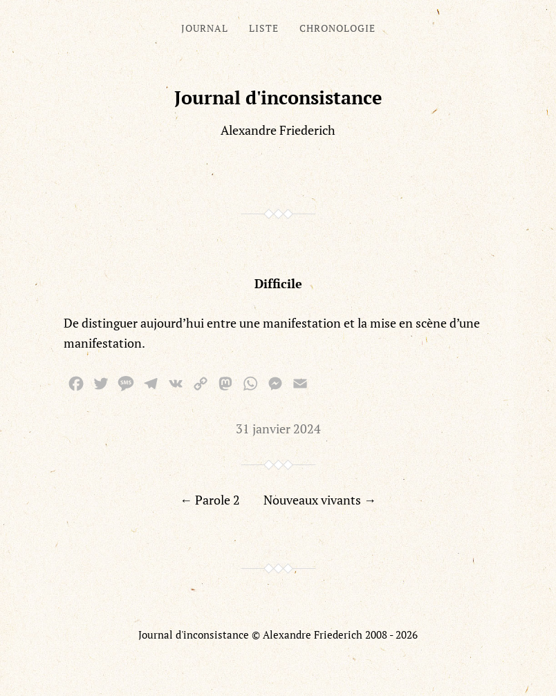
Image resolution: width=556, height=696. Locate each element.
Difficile (278, 283)
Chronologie (337, 28)
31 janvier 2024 (278, 428)
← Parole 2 (210, 499)
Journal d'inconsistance (278, 97)
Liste (264, 28)
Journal (204, 28)
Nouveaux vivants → (319, 499)
